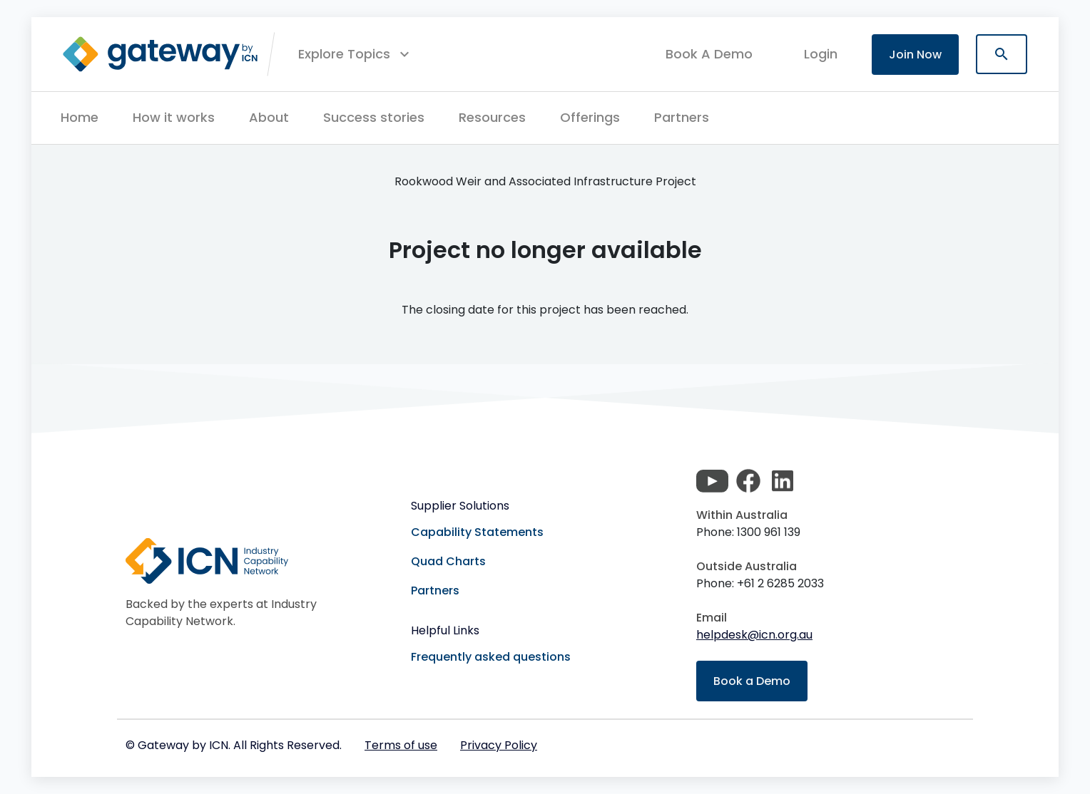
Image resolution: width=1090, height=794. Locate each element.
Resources (492, 117)
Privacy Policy (498, 745)
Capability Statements (477, 532)
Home (79, 117)
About (269, 117)
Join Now (915, 54)
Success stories (373, 117)
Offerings (590, 117)
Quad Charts (448, 561)
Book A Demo (709, 54)
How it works (174, 117)
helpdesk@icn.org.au (754, 635)
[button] (355, 54)
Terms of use (401, 745)
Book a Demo (751, 681)
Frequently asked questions (491, 657)
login (820, 54)
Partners (681, 117)
